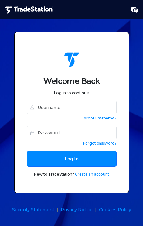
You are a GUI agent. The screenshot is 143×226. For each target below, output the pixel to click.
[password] (72, 132)
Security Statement (33, 209)
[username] (72, 107)
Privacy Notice (77, 209)
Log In (72, 159)
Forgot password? (100, 143)
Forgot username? (99, 118)
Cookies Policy (115, 209)
